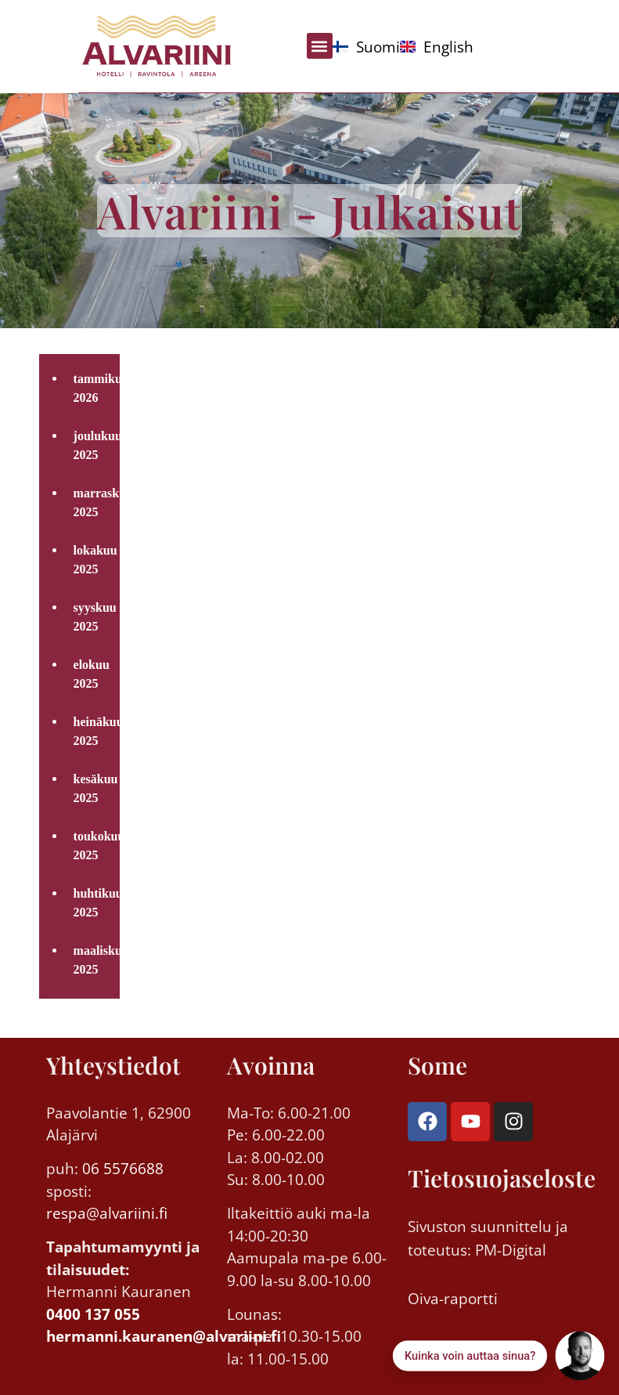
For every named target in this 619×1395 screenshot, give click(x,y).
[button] (320, 46)
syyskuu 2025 (93, 617)
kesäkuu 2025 (93, 788)
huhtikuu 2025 (93, 903)
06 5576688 (123, 1168)
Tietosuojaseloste (502, 1178)
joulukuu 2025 (93, 445)
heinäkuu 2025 (93, 731)
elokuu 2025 (92, 674)
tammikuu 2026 (93, 388)
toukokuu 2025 (93, 845)
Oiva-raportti (453, 1298)
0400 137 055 (93, 1314)
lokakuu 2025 (93, 560)
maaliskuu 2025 (93, 960)
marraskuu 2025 (93, 502)
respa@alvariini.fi (106, 1213)
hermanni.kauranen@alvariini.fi (163, 1336)
